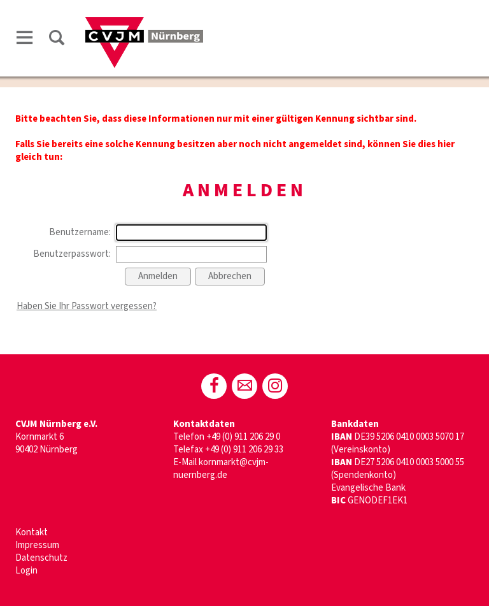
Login (26, 570)
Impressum (37, 545)
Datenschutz (41, 558)
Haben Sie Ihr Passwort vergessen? (87, 306)
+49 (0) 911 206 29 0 (243, 437)
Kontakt (31, 532)
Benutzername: (80, 232)
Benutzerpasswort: (72, 254)
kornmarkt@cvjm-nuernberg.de (221, 469)
